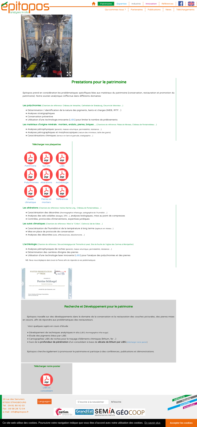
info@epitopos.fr (19, 412)
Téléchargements (185, 9)
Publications (154, 9)
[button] (44, 401)
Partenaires (137, 9)
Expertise (122, 3)
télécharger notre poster (137, 342)
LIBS (72, 119)
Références (167, 3)
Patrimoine (106, 3)
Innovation (151, 3)
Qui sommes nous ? (115, 9)
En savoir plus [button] (152, 422)
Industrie (136, 3)
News (168, 9)
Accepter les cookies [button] (181, 423)
